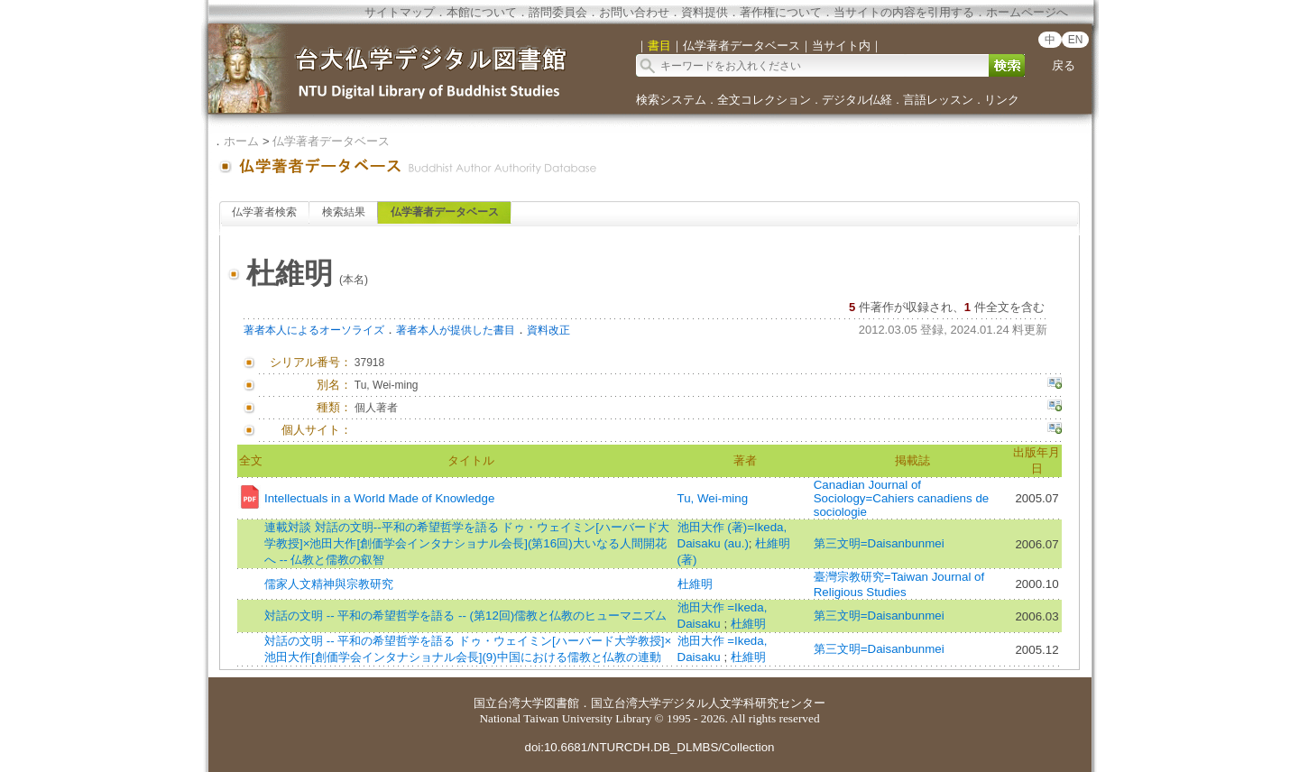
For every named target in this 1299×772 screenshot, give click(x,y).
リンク (1001, 99)
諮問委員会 (558, 12)
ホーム (241, 141)
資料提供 (704, 12)
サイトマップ (399, 12)
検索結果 (343, 212)
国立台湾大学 (509, 703)
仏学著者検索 (264, 212)
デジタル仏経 (857, 99)
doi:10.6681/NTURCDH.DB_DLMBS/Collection (649, 747)
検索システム (671, 99)
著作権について (781, 12)
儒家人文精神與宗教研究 (328, 584)
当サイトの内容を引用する (904, 12)
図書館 (561, 703)
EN (1075, 39)
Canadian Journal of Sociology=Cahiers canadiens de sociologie (902, 498)
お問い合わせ (634, 12)
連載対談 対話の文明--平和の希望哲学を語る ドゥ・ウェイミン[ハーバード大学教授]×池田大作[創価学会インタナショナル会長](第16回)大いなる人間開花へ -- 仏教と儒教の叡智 (466, 543)
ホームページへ (1027, 12)
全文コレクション (764, 99)
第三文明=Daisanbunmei (879, 543)
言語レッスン (938, 99)
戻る (1063, 65)
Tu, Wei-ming (713, 498)
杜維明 (695, 584)
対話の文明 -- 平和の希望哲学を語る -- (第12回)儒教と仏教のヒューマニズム (465, 615)
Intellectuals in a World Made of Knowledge (379, 498)
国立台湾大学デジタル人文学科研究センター (708, 703)
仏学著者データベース (331, 141)
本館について (482, 12)
